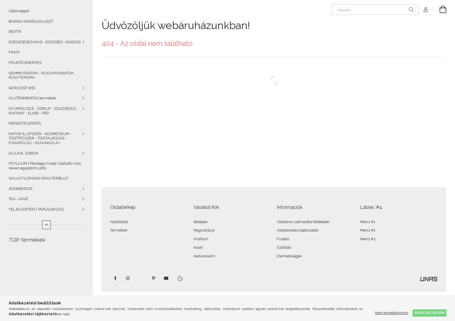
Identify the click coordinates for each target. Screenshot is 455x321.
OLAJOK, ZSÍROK (24, 153)
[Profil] (425, 9)
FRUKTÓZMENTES (25, 62)
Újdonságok (19, 11)
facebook (115, 278)
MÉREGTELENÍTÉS (25, 123)
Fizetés (283, 239)
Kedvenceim (204, 256)
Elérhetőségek (289, 256)
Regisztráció (204, 230)
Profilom (201, 239)
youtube (166, 278)
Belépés (200, 222)
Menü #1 (367, 222)
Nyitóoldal (119, 222)
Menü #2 (367, 230)
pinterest (153, 278)
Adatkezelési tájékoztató (297, 230)
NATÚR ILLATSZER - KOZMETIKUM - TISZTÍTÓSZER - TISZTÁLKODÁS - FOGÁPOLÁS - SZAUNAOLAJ (40, 138)
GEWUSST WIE (22, 88)
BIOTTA (15, 31)
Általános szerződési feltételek (303, 222)
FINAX (14, 52)
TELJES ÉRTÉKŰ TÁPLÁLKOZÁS (36, 209)
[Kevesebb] (46, 224)
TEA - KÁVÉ (18, 199)
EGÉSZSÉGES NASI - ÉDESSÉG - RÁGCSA (45, 42)
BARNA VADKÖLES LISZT (31, 21)
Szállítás (284, 247)
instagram (128, 278)
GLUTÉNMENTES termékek (32, 98)
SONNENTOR (20, 188)
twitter (141, 278)
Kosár (198, 247)
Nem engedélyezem (391, 313)
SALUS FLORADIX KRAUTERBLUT (38, 178)
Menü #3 (367, 239)
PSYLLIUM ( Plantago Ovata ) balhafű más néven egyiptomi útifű (45, 165)
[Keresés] (374, 9)
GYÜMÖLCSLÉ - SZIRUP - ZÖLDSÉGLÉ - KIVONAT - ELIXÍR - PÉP (43, 110)
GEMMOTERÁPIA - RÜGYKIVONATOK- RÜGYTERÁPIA (42, 75)
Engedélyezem (429, 313)
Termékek (118, 230)
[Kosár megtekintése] (439, 9)
